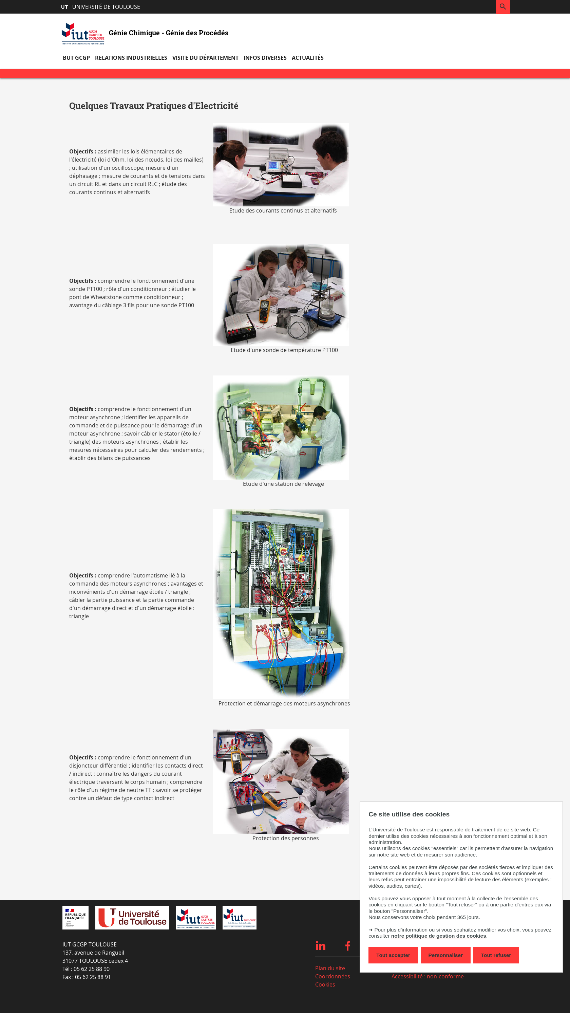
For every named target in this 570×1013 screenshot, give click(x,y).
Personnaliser (446, 955)
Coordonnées (332, 976)
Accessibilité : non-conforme (428, 976)
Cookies (325, 984)
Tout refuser (496, 955)
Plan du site (330, 968)
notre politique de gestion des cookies (438, 936)
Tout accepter (393, 955)
